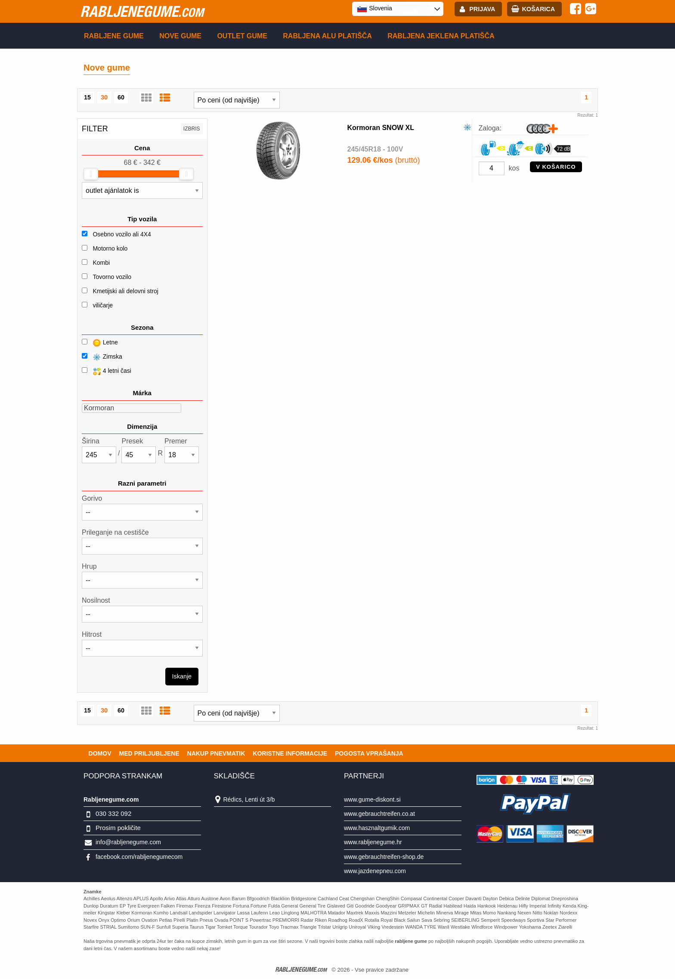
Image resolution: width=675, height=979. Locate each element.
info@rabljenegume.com (128, 842)
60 (121, 97)
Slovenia (374, 8)
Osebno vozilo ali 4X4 (122, 234)
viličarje (103, 305)
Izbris (191, 129)
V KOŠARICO (556, 167)
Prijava (482, 9)
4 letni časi (106, 371)
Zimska (102, 357)
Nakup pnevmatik (216, 753)
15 (87, 97)
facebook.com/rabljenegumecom (139, 856)
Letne (100, 342)
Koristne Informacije (290, 753)
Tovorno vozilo (112, 276)
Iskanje (182, 676)
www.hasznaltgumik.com (377, 827)
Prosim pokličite (118, 827)
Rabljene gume (114, 36)
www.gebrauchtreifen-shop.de (384, 856)
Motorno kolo (110, 248)
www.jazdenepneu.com (375, 870)
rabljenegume (142, 11)
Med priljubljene (149, 753)
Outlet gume (242, 36)
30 (104, 97)
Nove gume (180, 36)
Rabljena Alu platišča (327, 36)
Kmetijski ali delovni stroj (125, 291)
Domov (100, 753)
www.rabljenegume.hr (373, 842)
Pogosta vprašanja (369, 753)
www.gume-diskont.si (372, 799)
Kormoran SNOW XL (381, 127)
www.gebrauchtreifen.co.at (379, 813)
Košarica (538, 9)
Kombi (101, 262)
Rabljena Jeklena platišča (440, 36)
